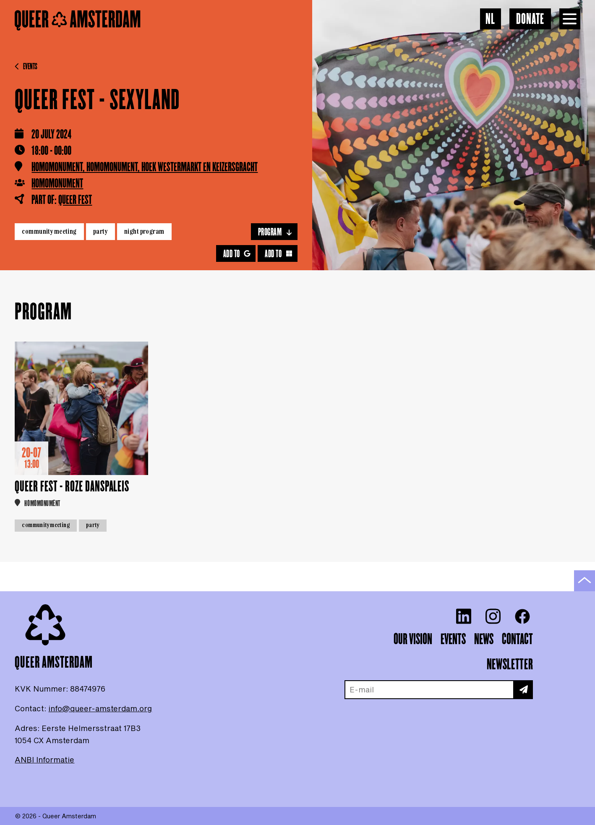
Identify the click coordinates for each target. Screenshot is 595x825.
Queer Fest (75, 200)
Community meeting (49, 231)
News (483, 639)
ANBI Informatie (44, 759)
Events (26, 66)
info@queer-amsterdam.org (100, 708)
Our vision (413, 639)
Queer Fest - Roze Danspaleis (72, 487)
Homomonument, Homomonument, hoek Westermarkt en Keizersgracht (144, 167)
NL (490, 19)
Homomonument (57, 183)
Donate (530, 19)
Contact (517, 639)
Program (275, 232)
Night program (144, 231)
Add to (237, 254)
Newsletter (510, 664)
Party (100, 231)
